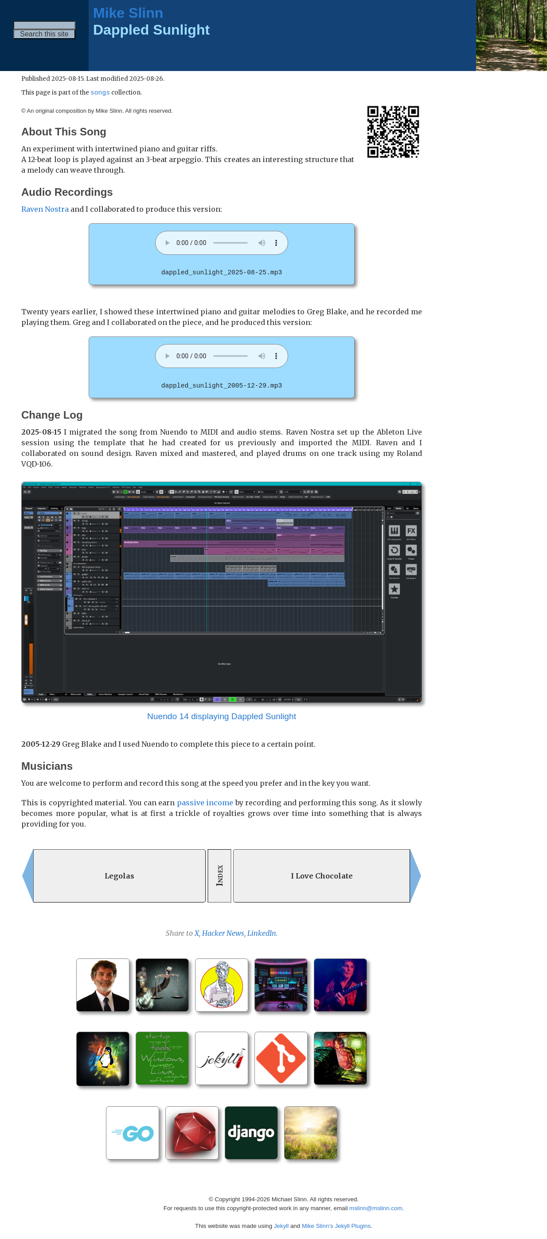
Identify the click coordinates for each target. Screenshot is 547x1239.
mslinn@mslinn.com (375, 1207)
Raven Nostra (45, 209)
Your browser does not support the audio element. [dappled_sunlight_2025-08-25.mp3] (221, 243)
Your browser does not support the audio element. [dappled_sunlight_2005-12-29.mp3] (221, 356)
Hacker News (223, 932)
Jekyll (281, 1225)
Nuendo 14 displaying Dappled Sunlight (221, 715)
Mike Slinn (128, 13)
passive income (205, 802)
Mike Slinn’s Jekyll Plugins (336, 1225)
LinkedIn (261, 932)
